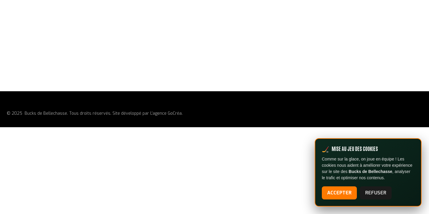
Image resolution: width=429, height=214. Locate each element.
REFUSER (375, 193)
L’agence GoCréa (166, 113)
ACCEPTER (339, 193)
